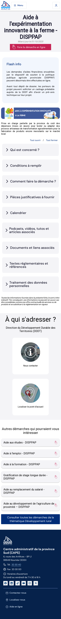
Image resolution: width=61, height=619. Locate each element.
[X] (36, 583)
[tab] (30, 150)
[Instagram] (29, 583)
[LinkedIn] (11, 583)
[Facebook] (5, 583)
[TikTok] (17, 583)
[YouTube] (23, 583)
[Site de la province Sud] (5, 5)
